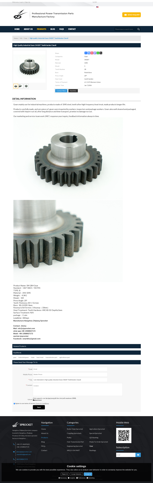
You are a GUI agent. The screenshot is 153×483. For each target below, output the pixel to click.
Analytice (71, 478)
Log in (21, 2)
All (21, 38)
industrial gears (24, 357)
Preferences (81, 478)
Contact (71, 29)
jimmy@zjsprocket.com (24, 452)
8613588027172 (22, 459)
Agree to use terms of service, (31, 403)
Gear (25, 38)
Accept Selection (76, 474)
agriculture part (64, 357)
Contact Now (61, 91)
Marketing (90, 478)
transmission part (51, 357)
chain (32, 357)
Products (40, 29)
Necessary (63, 478)
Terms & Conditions (42, 403)
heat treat (40, 357)
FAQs (60, 29)
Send (39, 407)
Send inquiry (131, 15)
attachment (37, 400)
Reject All (65, 474)
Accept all (88, 474)
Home (16, 29)
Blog (51, 29)
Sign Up (27, 2)
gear (14, 357)
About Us (27, 29)
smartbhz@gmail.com (24, 454)
